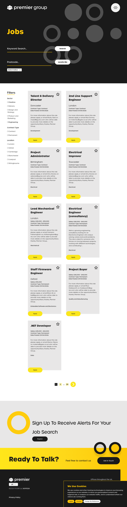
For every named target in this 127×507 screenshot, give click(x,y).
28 (67, 384)
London (10, 144)
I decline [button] (79, 501)
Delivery (11, 106)
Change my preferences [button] (92, 501)
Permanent (12, 135)
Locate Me (62, 62)
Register (40, 439)
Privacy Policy (14, 497)
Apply (35, 140)
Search (62, 48)
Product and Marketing (12, 117)
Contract (11, 131)
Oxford (10, 148)
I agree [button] (71, 501)
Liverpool (11, 159)
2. (60, 384)
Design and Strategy (12, 111)
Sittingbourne (13, 163)
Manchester (12, 156)
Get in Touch (108, 461)
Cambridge (12, 152)
